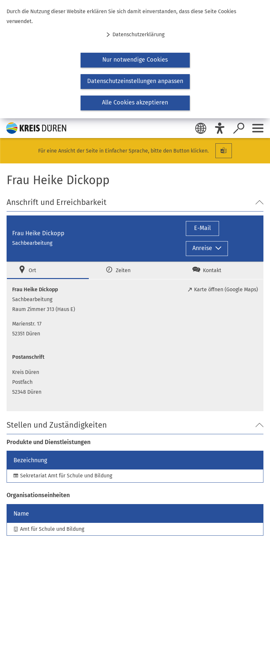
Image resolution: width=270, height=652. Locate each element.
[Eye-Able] (219, 128)
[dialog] (135, 59)
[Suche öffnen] (239, 128)
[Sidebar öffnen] (258, 128)
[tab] (48, 270)
